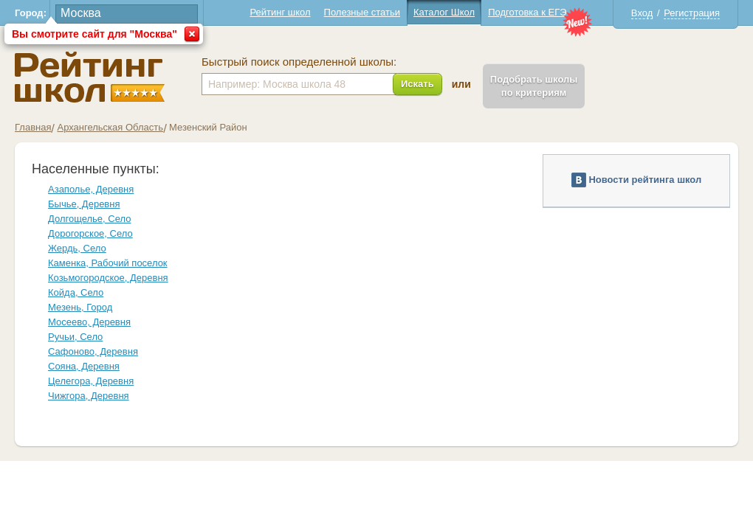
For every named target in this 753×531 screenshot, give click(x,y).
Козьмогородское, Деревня (108, 277)
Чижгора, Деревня (88, 395)
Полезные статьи (362, 12)
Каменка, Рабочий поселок (108, 262)
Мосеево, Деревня (89, 321)
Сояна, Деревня (84, 366)
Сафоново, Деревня (93, 351)
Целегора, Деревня (91, 380)
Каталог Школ (444, 12)
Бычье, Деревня (84, 203)
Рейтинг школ (280, 12)
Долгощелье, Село (89, 218)
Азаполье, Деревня (91, 189)
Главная (33, 127)
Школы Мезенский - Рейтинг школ (90, 77)
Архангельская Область (110, 127)
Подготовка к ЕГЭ (527, 12)
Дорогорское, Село (90, 233)
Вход (642, 12)
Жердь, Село (77, 248)
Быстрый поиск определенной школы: (299, 62)
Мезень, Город (80, 307)
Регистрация (692, 12)
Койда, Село (75, 292)
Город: (31, 12)
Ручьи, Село (75, 336)
